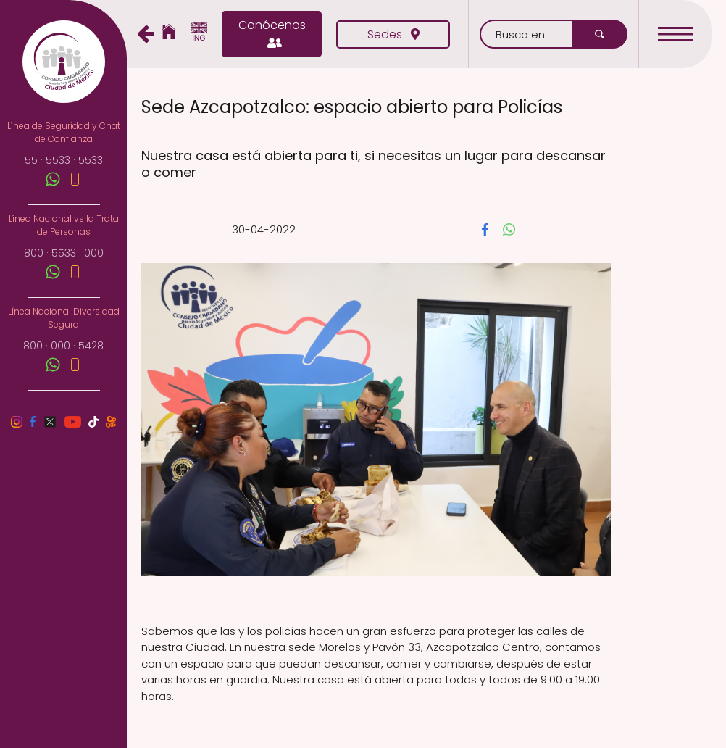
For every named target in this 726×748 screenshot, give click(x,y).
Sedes (393, 34)
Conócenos (272, 34)
